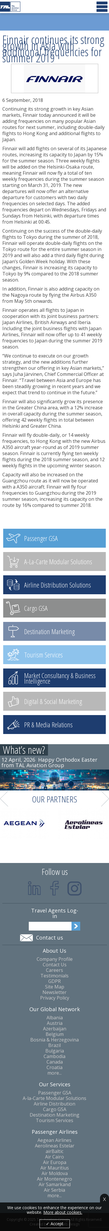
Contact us (49, 937)
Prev (4, 799)
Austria (54, 1023)
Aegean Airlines (54, 1140)
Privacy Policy (54, 998)
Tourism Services (54, 1120)
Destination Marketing (54, 1115)
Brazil (54, 1045)
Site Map (54, 987)
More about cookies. (62, 1212)
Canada (55, 1062)
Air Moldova (55, 1173)
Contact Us (55, 965)
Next (105, 799)
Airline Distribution (54, 1104)
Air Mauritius (54, 1168)
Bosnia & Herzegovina (54, 1040)
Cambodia (54, 1056)
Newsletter (54, 992)
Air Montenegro (54, 1179)
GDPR (54, 981)
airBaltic (54, 1151)
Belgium (55, 1034)
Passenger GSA (54, 1093)
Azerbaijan (54, 1029)
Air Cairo (54, 1157)
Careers (54, 970)
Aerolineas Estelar (54, 1146)
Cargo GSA (54, 1109)
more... (54, 1073)
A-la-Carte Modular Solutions (54, 1098)
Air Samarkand (55, 1184)
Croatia (54, 1067)
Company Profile (55, 959)
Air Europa (54, 1162)
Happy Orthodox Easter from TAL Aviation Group (49, 762)
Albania (55, 1017)
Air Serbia (54, 1190)
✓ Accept (54, 1223)
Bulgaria (54, 1051)
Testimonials (54, 976)
